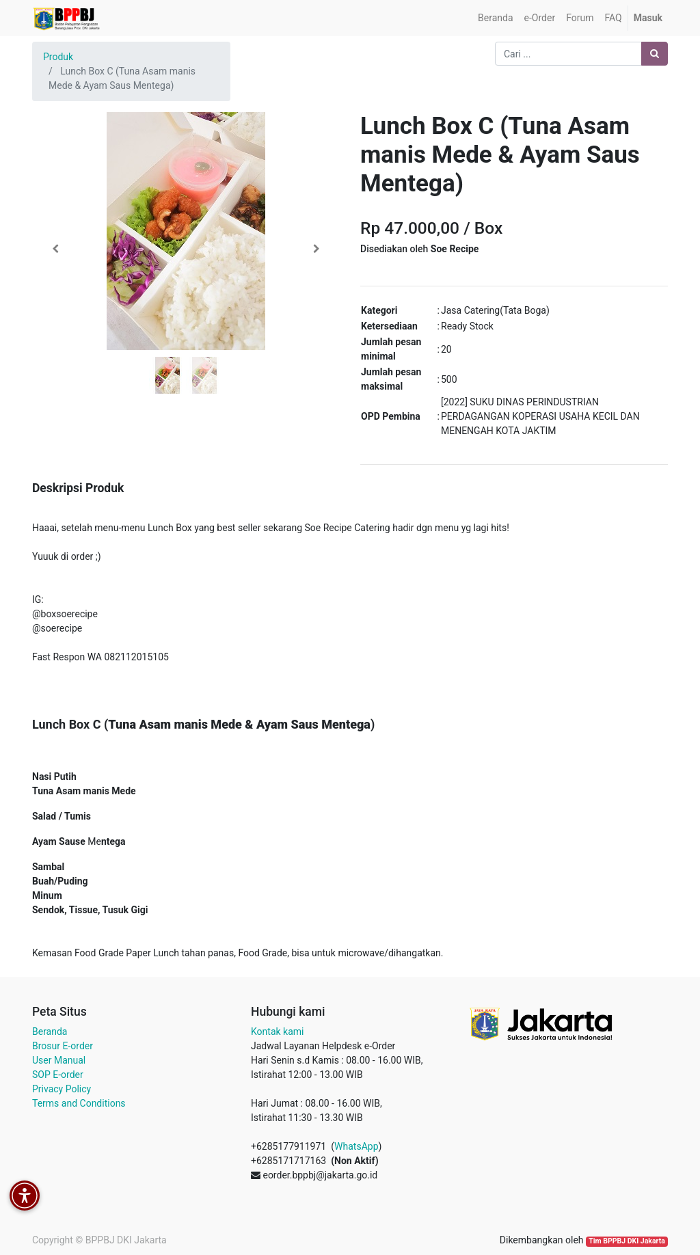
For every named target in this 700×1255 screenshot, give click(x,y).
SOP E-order (57, 1074)
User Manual (58, 1060)
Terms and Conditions (79, 1103)
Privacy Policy (61, 1088)
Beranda (49, 1031)
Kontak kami (277, 1031)
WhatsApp (356, 1146)
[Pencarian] (654, 54)
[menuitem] (495, 18)
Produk (58, 56)
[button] (55, 249)
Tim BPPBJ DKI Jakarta (627, 1241)
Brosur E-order (62, 1045)
